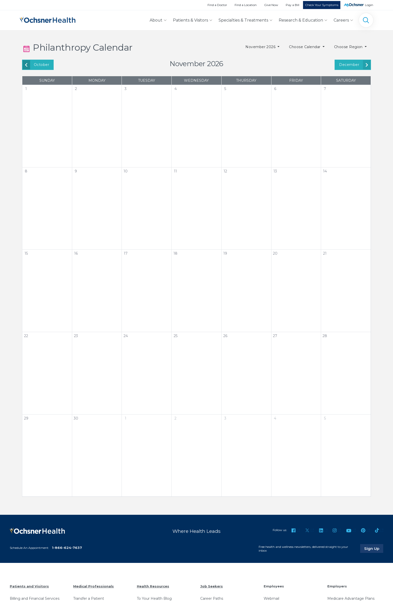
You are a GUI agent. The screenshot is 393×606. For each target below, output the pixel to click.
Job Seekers (211, 586)
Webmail (271, 598)
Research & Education (301, 20)
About (156, 20)
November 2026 (261, 47)
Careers (341, 20)
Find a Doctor (217, 5)
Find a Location (246, 5)
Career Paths (211, 598)
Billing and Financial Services (34, 598)
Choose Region (349, 47)
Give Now (271, 5)
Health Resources (153, 586)
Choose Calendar (305, 47)
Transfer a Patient (88, 598)
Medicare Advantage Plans (350, 598)
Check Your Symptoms (321, 5)
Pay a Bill (292, 5)
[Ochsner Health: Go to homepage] (47, 19)
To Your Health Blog (154, 598)
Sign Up (373, 548)
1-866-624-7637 (67, 548)
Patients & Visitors (190, 20)
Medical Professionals (93, 586)
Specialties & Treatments (243, 20)
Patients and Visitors (29, 586)
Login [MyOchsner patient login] (369, 5)
